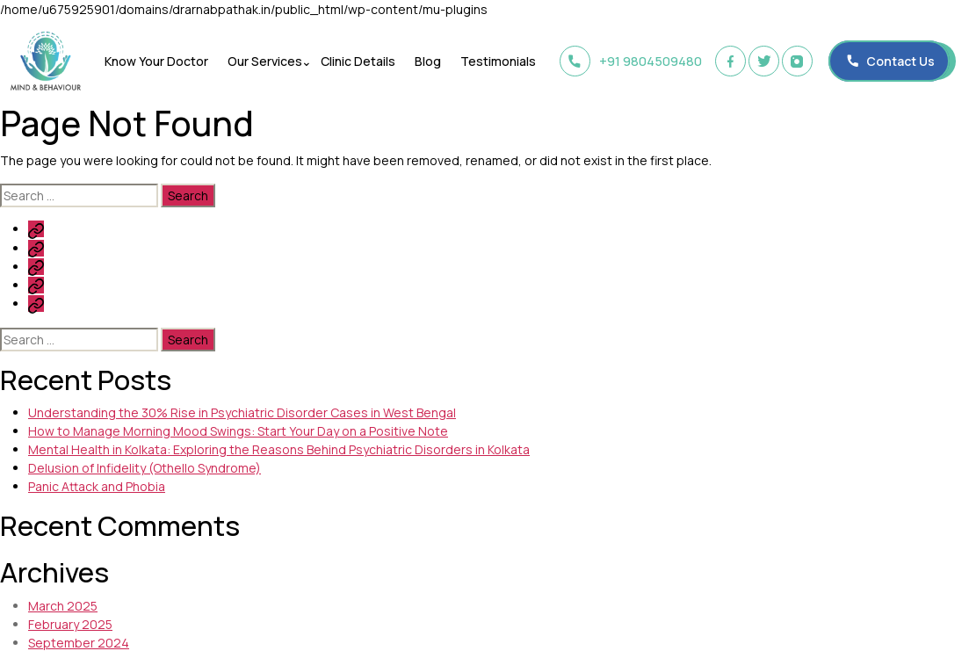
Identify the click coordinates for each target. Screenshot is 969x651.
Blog (423, 61)
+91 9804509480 (627, 61)
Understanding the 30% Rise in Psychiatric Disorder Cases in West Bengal (242, 412)
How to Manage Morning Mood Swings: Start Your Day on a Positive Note (238, 431)
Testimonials (491, 61)
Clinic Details (356, 61)
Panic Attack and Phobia (96, 486)
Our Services (265, 61)
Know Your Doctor (159, 61)
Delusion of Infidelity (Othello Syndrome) (144, 467)
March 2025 (63, 605)
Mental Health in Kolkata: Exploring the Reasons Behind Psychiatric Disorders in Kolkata (279, 449)
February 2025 (70, 624)
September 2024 (78, 642)
